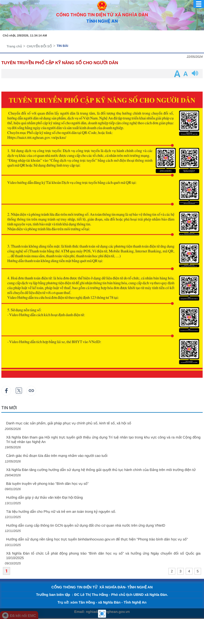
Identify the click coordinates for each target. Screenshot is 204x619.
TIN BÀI (62, 46)
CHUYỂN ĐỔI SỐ (39, 46)
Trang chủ (14, 46)
